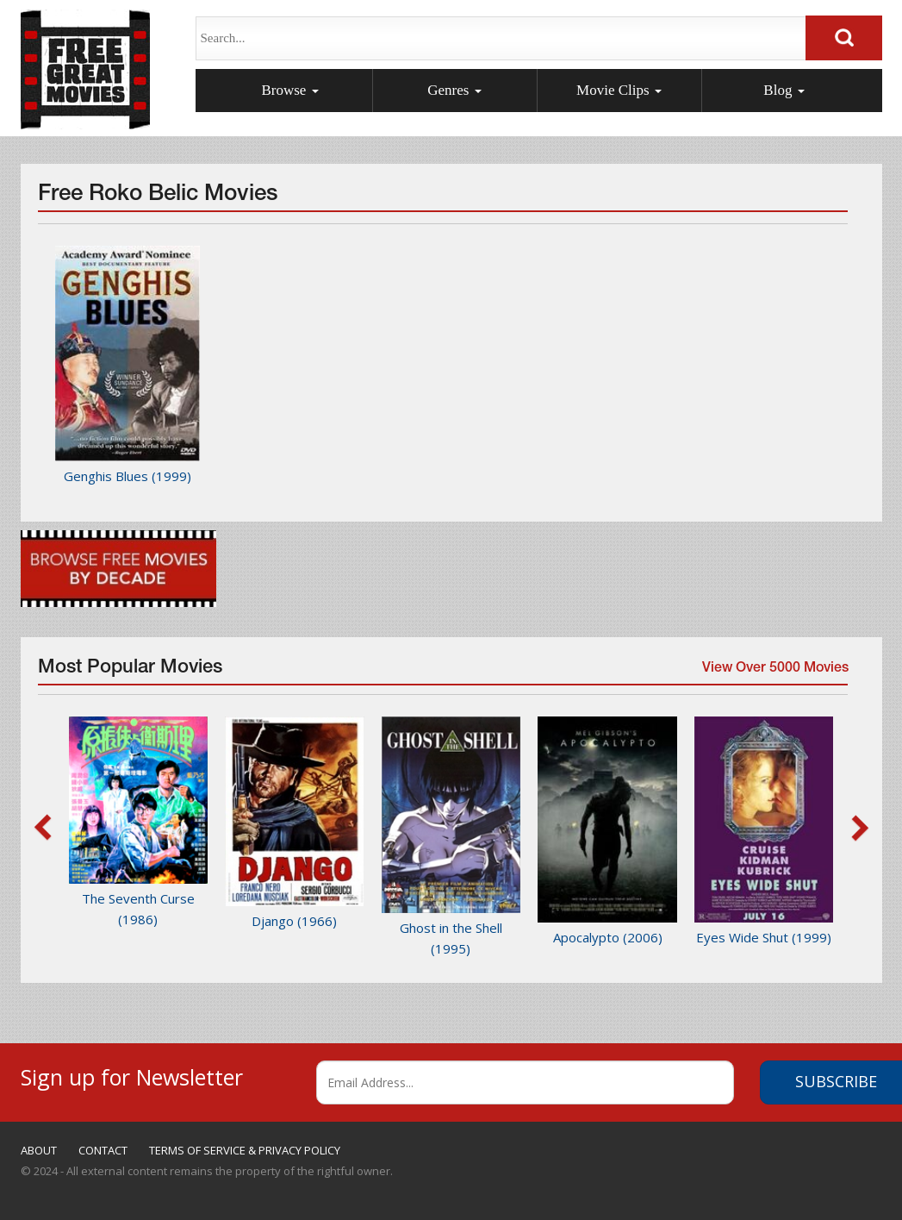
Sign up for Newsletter (132, 1074)
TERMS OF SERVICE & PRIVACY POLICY (244, 1150)
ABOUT (39, 1150)
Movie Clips (619, 90)
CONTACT (103, 1150)
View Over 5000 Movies (773, 673)
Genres (454, 90)
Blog (783, 90)
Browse (289, 90)
